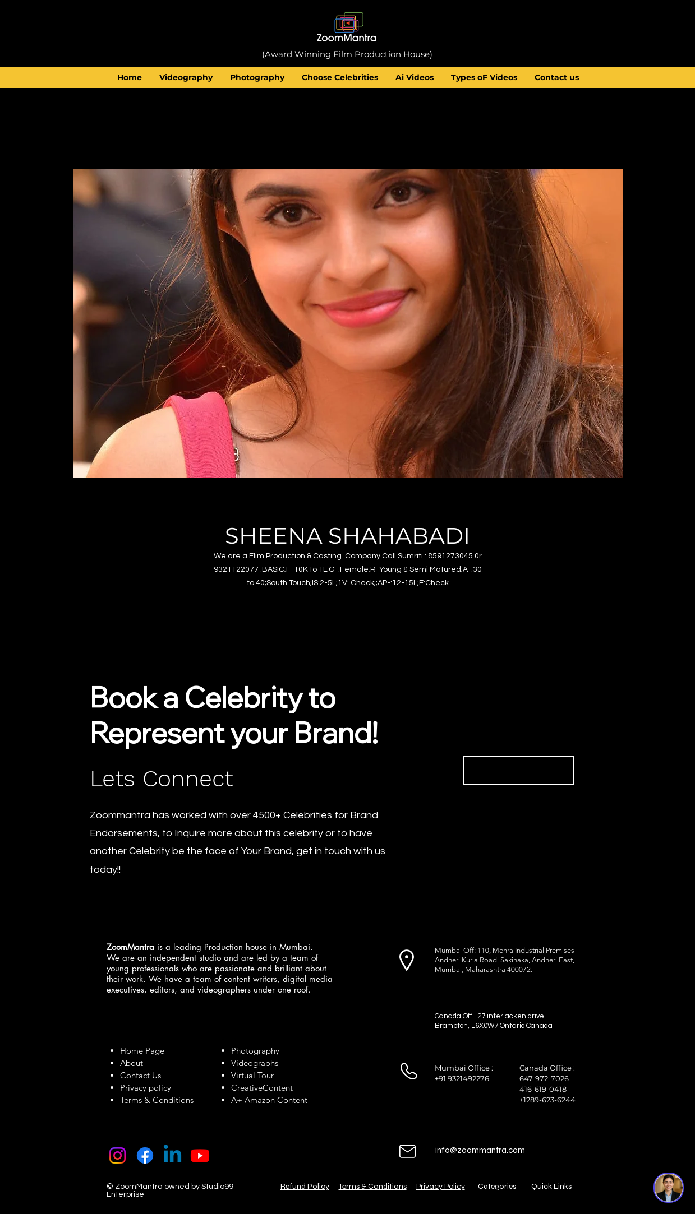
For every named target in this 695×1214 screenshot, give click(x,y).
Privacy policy (145, 1087)
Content (278, 1087)
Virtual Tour (252, 1075)
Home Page (142, 1050)
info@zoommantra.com (480, 1150)
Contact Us (140, 1075)
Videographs (254, 1063)
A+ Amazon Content (269, 1100)
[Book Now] (518, 770)
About (134, 1063)
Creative (247, 1087)
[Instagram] (117, 1155)
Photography (255, 1050)
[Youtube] (200, 1155)
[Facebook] (145, 1155)
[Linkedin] (172, 1155)
